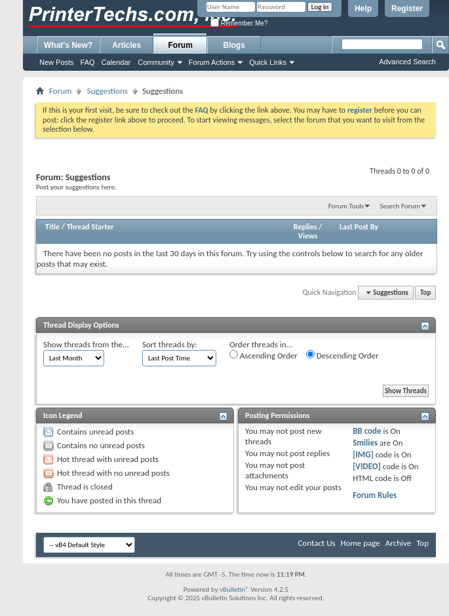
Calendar (116, 62)
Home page (360, 543)
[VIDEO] (367, 466)
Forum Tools (346, 206)
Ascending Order (263, 355)
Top (425, 292)
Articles (126, 45)
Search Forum (400, 206)
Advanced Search (407, 62)
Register (407, 8)
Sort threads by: (169, 344)
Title (52, 226)
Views (308, 236)
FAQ (88, 62)
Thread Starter (90, 226)
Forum (180, 45)
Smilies (365, 443)
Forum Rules (375, 495)
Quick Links (267, 62)
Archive (398, 543)
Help (363, 8)
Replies (305, 226)
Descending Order (342, 355)
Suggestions (107, 91)
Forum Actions (212, 62)
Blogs (234, 45)
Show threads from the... (86, 344)
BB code (367, 431)
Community (156, 62)
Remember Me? (238, 23)
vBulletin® (234, 589)
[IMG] (363, 454)
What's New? (68, 45)
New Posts (56, 62)
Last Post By (359, 226)
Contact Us (316, 543)
